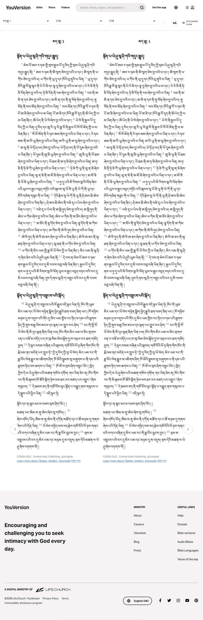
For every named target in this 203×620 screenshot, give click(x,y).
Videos (65, 7)
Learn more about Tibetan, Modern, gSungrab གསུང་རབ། (48, 460)
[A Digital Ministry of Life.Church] (101, 587)
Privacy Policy (51, 598)
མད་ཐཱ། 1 (26, 21)
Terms (65, 598)
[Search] (106, 8)
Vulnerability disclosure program (23, 602)
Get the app (159, 7)
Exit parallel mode (190, 23)
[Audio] (164, 23)
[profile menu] (190, 7)
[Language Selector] (176, 7)
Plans (52, 7)
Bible (39, 7)
